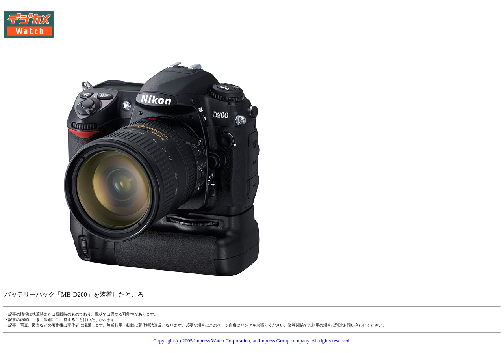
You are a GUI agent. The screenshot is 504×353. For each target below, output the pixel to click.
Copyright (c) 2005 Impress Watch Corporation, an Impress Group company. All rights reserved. (252, 341)
